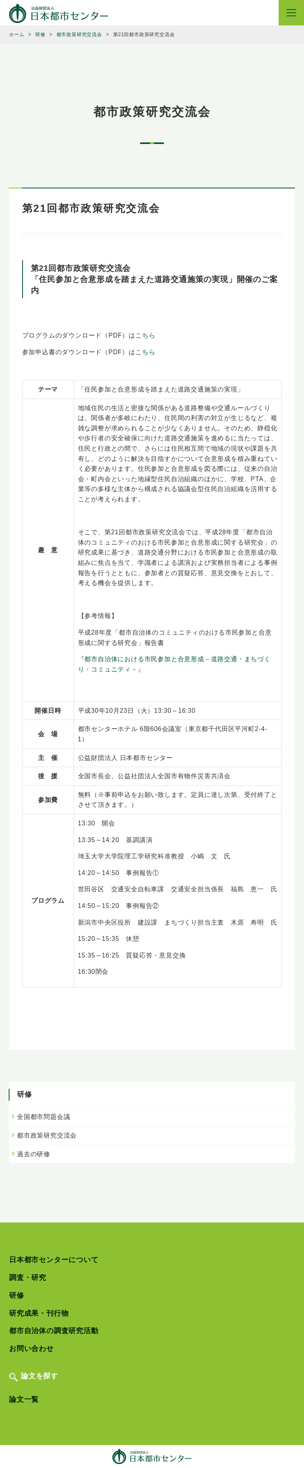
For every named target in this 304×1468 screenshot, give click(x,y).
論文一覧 (24, 1399)
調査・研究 (27, 1278)
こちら (145, 335)
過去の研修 (33, 1154)
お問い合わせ (31, 1349)
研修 (16, 1295)
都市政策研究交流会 (47, 1135)
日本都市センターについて (54, 1260)
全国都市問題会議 (43, 1116)
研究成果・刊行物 (38, 1313)
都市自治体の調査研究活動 (54, 1331)
